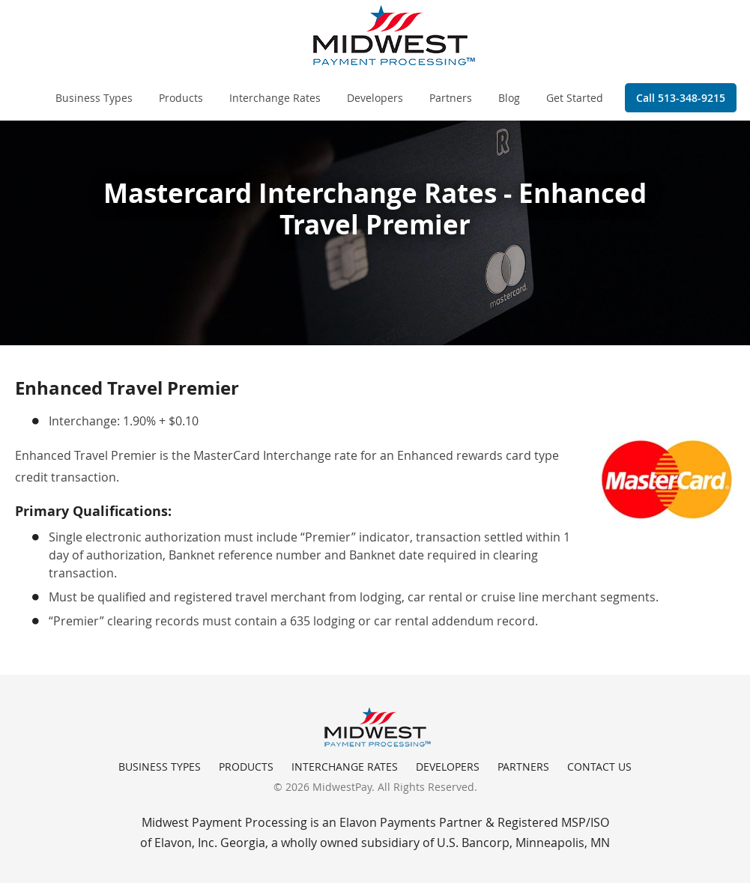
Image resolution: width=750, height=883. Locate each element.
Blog (509, 98)
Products (181, 98)
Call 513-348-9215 (680, 98)
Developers (375, 98)
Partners (450, 98)
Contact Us (599, 766)
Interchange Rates (275, 98)
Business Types (94, 98)
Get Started (574, 98)
